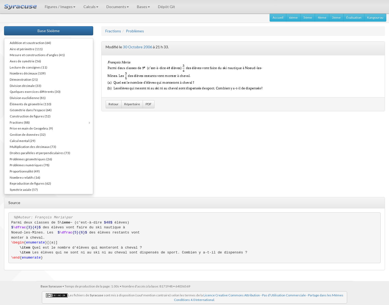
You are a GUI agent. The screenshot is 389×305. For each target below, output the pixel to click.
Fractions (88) (20, 122)
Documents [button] (117, 6)
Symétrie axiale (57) (24, 189)
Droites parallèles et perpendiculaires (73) (40, 153)
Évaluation (353, 17)
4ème (322, 17)
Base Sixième (49, 30)
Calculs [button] (90, 6)
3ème (336, 17)
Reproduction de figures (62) (30, 183)
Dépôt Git (166, 6)
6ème (293, 17)
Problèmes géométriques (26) (31, 159)
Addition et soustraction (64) (30, 43)
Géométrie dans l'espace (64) (31, 110)
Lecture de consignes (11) (28, 67)
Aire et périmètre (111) (26, 49)
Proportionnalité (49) (25, 171)
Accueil (278, 17)
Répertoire (132, 104)
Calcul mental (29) (22, 141)
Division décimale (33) (25, 85)
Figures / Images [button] (60, 6)
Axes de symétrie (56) (25, 61)
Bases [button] (143, 6)
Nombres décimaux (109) (28, 73)
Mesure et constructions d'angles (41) (37, 55)
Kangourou (375, 17)
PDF (149, 104)
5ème (307, 17)
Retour (114, 104)
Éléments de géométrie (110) (30, 104)
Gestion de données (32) (28, 134)
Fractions (113, 31)
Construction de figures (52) (30, 116)
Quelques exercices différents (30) (35, 91)
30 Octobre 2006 (137, 47)
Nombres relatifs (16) (25, 177)
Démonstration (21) (24, 79)
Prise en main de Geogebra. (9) (31, 128)
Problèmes (135, 31)
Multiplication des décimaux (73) (33, 146)
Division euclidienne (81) (28, 98)
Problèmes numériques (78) (29, 165)
